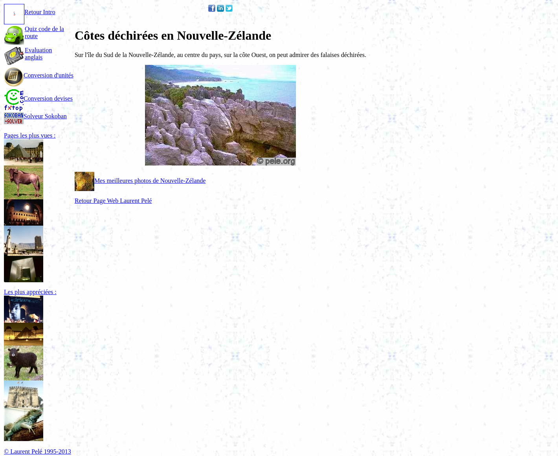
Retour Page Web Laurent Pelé (113, 200)
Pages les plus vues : (30, 135)
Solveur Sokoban (35, 116)
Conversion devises (38, 98)
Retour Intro (29, 12)
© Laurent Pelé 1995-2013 (37, 451)
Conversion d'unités (38, 75)
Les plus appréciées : (30, 292)
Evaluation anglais (38, 54)
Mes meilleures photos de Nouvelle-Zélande (140, 180)
